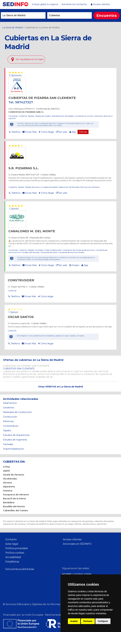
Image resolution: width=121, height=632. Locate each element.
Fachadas (39, 250)
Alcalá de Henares (13, 474)
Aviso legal (11, 543)
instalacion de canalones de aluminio (79, 250)
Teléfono (16, 132)
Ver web (62, 132)
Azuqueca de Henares (16, 494)
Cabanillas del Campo (15, 510)
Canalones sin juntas (84, 116)
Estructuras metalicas (89, 187)
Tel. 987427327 (20, 102)
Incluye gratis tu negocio (45, 4)
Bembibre (8, 502)
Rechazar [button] (87, 621)
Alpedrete (9, 486)
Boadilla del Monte (14, 506)
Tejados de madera (43, 116)
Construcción (10, 416)
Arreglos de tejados (50, 187)
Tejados (31, 116)
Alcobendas (10, 478)
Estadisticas (12, 561)
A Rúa (6, 466)
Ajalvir (6, 470)
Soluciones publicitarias (19, 569)
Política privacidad (16, 548)
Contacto (11, 539)
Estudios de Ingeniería (15, 439)
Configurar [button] (103, 621)
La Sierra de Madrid (12, 27)
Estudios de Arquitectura (16, 435)
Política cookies (14, 552)
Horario (75, 265)
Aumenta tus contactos (74, 4)
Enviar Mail (30, 132)
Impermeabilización (53, 250)
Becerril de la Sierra (14, 498)
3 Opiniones (15, 75)
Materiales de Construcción (17, 412)
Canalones (13, 116)
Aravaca (7, 490)
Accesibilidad (13, 557)
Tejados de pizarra (33, 187)
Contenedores (10, 426)
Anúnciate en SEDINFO (77, 543)
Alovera (7, 482)
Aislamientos (10, 403)
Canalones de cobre (48, 252)
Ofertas (83, 132)
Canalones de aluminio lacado (71, 252)
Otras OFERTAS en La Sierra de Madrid (60, 386)
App (74, 132)
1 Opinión (13, 208)
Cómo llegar (47, 132)
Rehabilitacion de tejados (63, 116)
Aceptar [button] (74, 621)
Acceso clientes (101, 4)
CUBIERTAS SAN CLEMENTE (19, 368)
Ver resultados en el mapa (29, 59)
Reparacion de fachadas (69, 187)
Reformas (8, 421)
